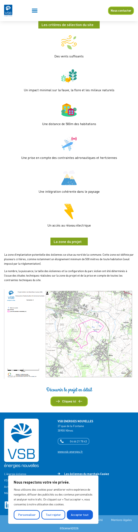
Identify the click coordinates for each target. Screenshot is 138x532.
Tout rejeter (53, 514)
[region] (53, 499)
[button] (34, 10)
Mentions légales (121, 520)
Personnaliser (27, 514)
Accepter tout (80, 514)
